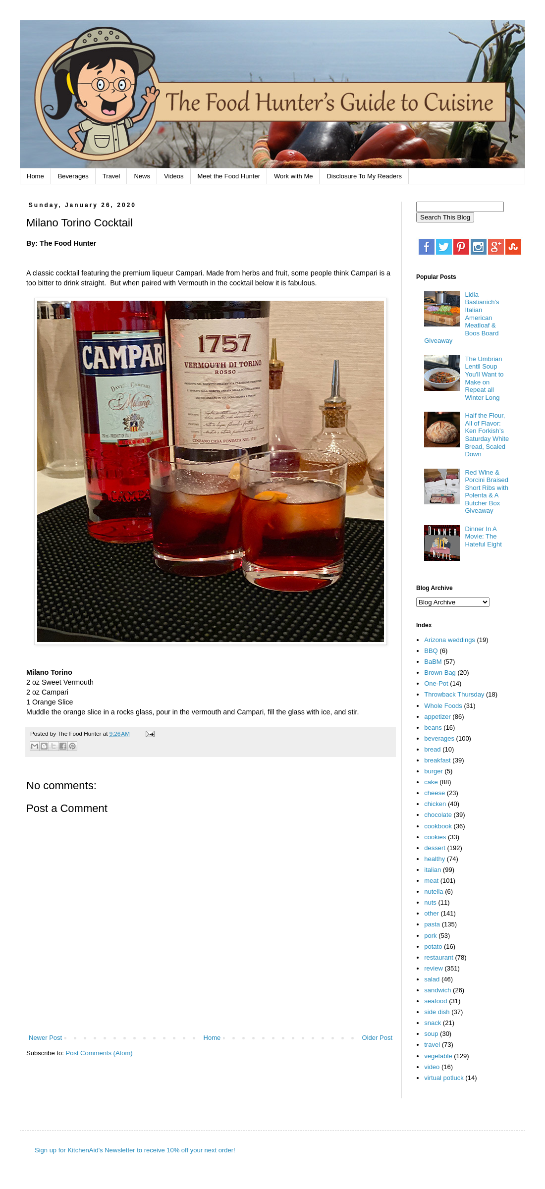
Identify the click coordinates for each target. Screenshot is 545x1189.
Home (35, 176)
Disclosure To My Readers (364, 176)
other (431, 913)
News (142, 176)
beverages (439, 738)
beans (432, 727)
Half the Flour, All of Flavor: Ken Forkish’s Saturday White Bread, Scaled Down (487, 435)
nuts (430, 902)
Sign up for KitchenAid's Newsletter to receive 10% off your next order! (135, 1150)
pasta (432, 924)
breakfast (437, 760)
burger (433, 771)
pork (430, 935)
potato (433, 946)
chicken (435, 804)
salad (431, 979)
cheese (434, 793)
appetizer (437, 716)
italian (432, 869)
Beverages (73, 176)
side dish (436, 1012)
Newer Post (45, 1037)
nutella (433, 891)
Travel (111, 176)
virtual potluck (443, 1077)
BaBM (432, 661)
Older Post (377, 1037)
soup (431, 1033)
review (433, 968)
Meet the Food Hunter (229, 176)
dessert (434, 848)
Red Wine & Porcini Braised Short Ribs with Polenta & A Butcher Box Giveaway (486, 492)
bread (432, 749)
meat (431, 880)
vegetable (438, 1056)
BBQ (430, 650)
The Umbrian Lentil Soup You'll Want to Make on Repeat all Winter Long (484, 378)
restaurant (438, 957)
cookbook (438, 826)
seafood (435, 1001)
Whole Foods (443, 705)
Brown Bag (440, 672)
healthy (434, 859)
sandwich (437, 990)
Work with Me (293, 176)
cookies (435, 837)
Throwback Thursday (454, 694)
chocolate (438, 814)
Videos (174, 176)
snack (432, 1023)
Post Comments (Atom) (99, 1053)
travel (432, 1044)
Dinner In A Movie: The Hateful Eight (483, 536)
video (431, 1067)
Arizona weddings (449, 640)
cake (430, 782)
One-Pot (436, 683)
